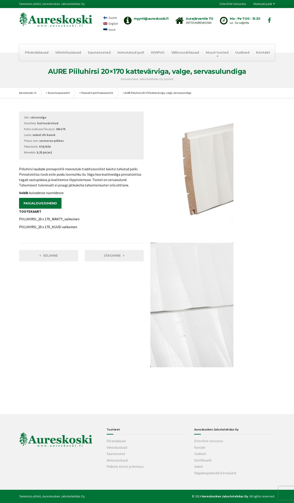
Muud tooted (217, 52)
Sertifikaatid (202, 460)
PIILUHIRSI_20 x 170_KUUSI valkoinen (48, 227)
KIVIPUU (158, 52)
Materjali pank (263, 4)
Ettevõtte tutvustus (233, 4)
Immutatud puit (130, 52)
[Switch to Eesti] (110, 29)
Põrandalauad (36, 52)
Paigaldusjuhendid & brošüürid (215, 473)
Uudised (242, 52)
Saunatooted (99, 52)
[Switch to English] (110, 24)
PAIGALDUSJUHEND (40, 203)
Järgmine (114, 256)
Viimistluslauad (68, 52)
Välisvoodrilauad (185, 52)
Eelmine (48, 256)
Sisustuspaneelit (59, 92)
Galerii (198, 466)
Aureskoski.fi (27, 92)
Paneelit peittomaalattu (97, 92)
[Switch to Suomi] (110, 18)
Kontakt (263, 52)
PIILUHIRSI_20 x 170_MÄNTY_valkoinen (49, 219)
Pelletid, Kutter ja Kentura (125, 466)
